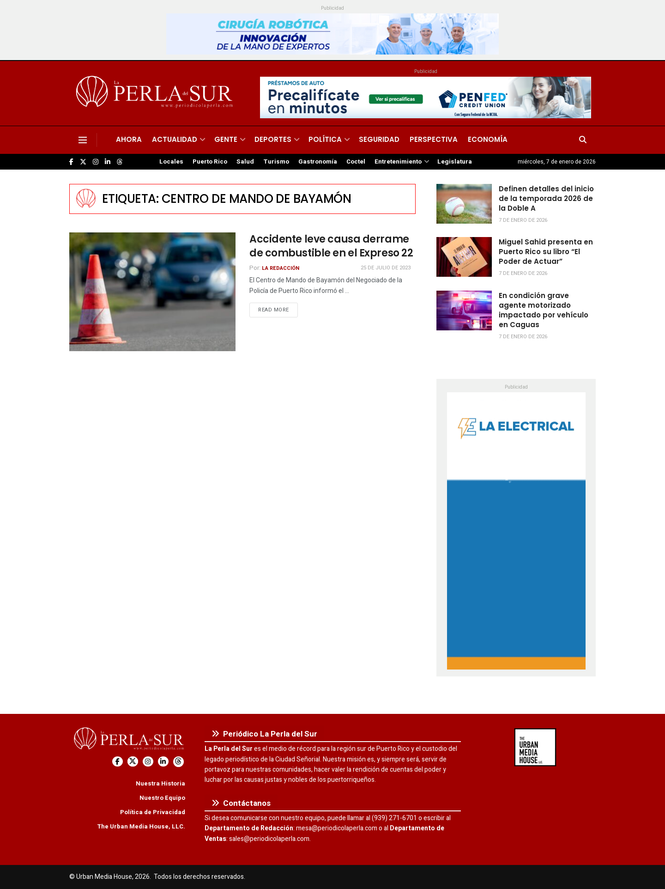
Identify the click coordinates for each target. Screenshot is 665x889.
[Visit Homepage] (155, 93)
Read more (278, 309)
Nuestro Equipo (162, 797)
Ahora (129, 139)
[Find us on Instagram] (95, 162)
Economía (488, 139)
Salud (245, 161)
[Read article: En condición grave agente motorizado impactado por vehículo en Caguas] (464, 310)
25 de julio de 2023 (386, 268)
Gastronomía (317, 161)
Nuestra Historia (160, 783)
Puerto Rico (210, 161)
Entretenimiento (398, 161)
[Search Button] (582, 140)
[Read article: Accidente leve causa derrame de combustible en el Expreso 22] (152, 291)
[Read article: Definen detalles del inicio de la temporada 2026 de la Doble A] (464, 204)
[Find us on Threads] (119, 162)
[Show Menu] (83, 140)
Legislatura (454, 161)
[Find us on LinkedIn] (107, 162)
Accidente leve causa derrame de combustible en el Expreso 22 (331, 246)
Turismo (276, 161)
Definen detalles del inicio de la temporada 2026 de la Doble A (546, 198)
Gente (225, 139)
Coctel (355, 161)
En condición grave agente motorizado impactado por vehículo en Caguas (543, 310)
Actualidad (174, 139)
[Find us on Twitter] (83, 162)
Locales (171, 161)
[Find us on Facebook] (71, 162)
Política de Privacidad (152, 812)
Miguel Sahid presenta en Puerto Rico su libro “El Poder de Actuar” (546, 251)
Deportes (272, 139)
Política (325, 139)
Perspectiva (434, 139)
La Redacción (280, 268)
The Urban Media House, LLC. (141, 826)
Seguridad (379, 139)
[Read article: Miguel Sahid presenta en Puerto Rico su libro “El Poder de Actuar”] (464, 257)
